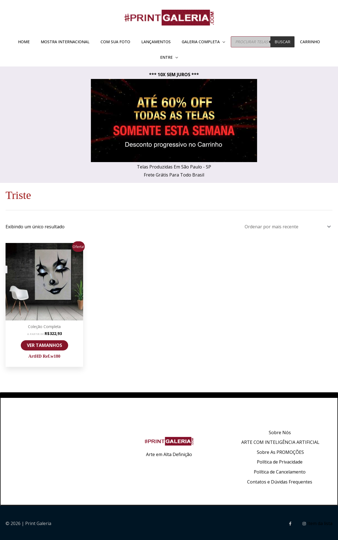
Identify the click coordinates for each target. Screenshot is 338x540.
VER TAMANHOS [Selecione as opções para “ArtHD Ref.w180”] (44, 344)
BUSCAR (282, 41)
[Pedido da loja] (286, 226)
